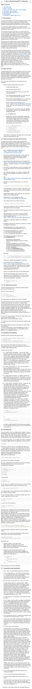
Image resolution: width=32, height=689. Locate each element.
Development (7, 14)
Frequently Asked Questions (12, 15)
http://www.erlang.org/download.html (17, 104)
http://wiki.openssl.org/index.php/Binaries (17, 217)
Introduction (7, 7)
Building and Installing (11, 12)
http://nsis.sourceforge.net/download (15, 198)
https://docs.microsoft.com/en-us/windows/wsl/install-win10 (13, 152)
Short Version (8, 8)
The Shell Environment (10, 11)
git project (24, 54)
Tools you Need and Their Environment (15, 9)
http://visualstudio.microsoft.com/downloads (17, 162)
